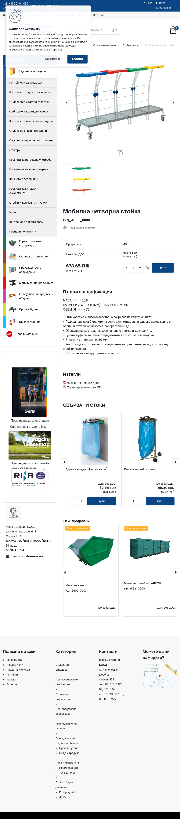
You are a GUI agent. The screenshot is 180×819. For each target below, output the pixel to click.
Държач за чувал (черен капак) (87, 469)
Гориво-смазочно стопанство (25, 243)
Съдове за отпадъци (27, 71)
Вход (149, 3)
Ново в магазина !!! (23, 334)
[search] (114, 31)
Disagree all (53, 59)
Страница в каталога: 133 (82, 387)
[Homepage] (4, 15)
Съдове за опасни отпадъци (28, 131)
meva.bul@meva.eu (26, 556)
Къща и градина (24, 322)
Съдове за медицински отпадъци (31, 140)
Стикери (14, 150)
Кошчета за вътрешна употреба (30, 160)
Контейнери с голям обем (26, 222)
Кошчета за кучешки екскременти (22, 191)
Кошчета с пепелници (23, 179)
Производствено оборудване (25, 270)
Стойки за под (130, 45)
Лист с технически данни (82, 383)
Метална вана (75, 585)
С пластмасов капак (104, 45)
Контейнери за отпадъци (25, 82)
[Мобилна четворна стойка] (120, 102)
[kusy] (133, 268)
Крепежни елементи (22, 231)
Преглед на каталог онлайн (30, 420)
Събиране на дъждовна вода (28, 111)
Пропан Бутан (23, 309)
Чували (14, 212)
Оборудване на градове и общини (31, 296)
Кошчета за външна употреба (29, 169)
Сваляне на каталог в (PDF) (30, 427)
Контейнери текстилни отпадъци (31, 121)
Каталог (98, 15)
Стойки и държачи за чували (28, 203)
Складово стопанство (28, 256)
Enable (77, 59)
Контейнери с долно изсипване (30, 92)
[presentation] (66, 102)
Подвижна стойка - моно (140, 469)
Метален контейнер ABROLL (143, 583)
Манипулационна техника (31, 283)
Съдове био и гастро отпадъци (29, 102)
